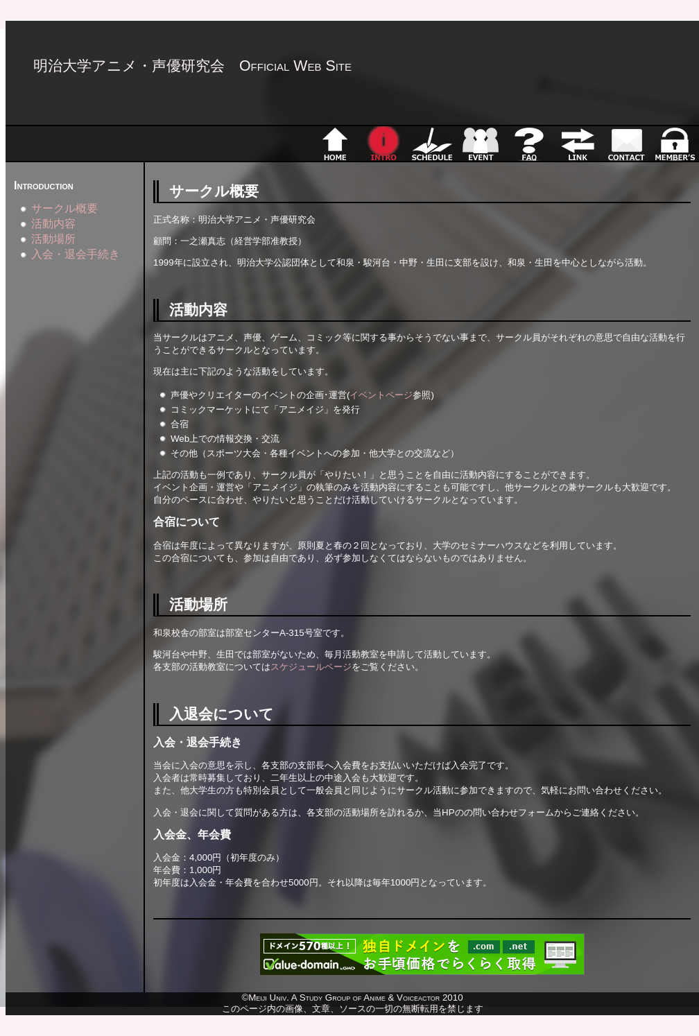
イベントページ (381, 395)
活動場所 (53, 239)
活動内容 (53, 224)
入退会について (221, 714)
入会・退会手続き (75, 254)
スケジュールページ (311, 667)
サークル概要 (64, 208)
